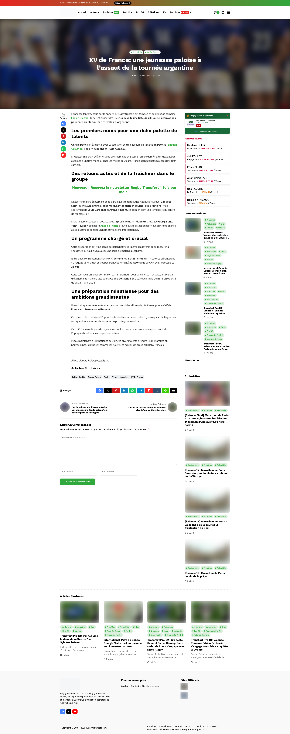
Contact (135, 686)
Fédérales (164, 729)
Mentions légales (150, 686)
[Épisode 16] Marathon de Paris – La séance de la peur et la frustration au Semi (206, 524)
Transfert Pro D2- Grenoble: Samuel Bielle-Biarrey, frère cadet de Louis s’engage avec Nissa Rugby (217, 311)
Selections (152, 729)
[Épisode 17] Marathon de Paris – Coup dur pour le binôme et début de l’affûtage (206, 473)
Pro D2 (188, 726)
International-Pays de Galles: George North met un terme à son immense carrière (215, 271)
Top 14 (178, 726)
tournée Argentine (120, 377)
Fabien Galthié (80, 117)
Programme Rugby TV (193, 729)
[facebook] (62, 711)
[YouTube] (75, 711)
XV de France (137, 377)
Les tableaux (165, 726)
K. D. (134, 76)
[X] (68, 711)
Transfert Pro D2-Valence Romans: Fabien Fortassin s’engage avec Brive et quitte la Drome (217, 346)
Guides (124, 686)
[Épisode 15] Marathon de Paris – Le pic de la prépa (206, 574)
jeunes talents (94, 377)
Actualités (151, 726)
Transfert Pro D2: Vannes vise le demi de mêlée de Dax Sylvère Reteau (216, 235)
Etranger (211, 726)
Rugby (106, 377)
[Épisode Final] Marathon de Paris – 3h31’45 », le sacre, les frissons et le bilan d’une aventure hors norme (207, 420)
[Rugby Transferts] (68, 12)
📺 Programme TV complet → (207, 131)
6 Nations (199, 726)
